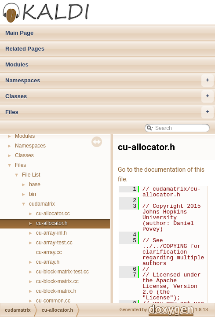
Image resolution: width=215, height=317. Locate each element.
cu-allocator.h (51, 223)
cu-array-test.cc (54, 243)
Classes (109, 96)
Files (109, 112)
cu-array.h (47, 262)
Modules (17, 64)
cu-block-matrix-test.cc (62, 272)
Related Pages (24, 48)
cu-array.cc (49, 252)
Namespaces (109, 80)
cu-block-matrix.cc (57, 281)
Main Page (19, 32)
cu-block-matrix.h (56, 291)
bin (32, 194)
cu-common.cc (53, 301)
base (34, 184)
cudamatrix (42, 204)
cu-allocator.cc (53, 213)
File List (31, 175)
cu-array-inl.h (51, 233)
